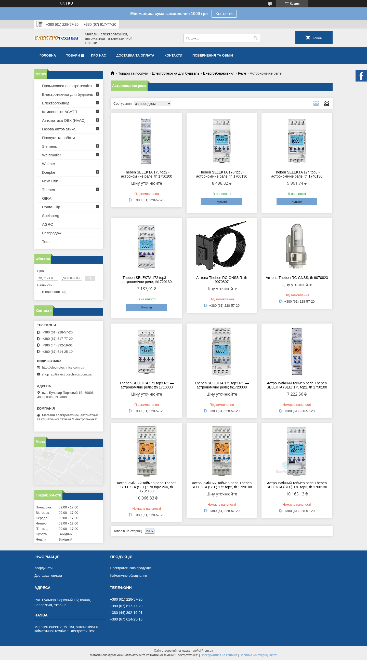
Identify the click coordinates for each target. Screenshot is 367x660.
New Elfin (50, 181)
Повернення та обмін (212, 55)
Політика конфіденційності (258, 655)
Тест (46, 241)
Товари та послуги (133, 73)
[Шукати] (255, 38)
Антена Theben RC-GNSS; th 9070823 (297, 278)
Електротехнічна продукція (130, 568)
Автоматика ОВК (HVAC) (64, 120)
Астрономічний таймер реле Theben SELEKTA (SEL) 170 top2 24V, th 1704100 (147, 487)
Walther (48, 163)
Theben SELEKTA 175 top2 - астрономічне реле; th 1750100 (146, 174)
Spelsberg (50, 215)
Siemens (49, 146)
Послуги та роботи (58, 138)
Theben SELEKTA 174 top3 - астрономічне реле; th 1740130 (296, 174)
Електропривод (55, 103)
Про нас (98, 55)
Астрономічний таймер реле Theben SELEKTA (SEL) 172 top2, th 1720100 (221, 485)
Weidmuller (51, 155)
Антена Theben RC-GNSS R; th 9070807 (221, 280)
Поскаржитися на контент (219, 655)
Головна (48, 55)
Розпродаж (51, 233)
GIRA (46, 198)
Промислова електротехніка (67, 86)
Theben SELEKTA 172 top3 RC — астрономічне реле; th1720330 (221, 385)
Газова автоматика (58, 129)
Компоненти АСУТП (59, 112)
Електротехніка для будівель (175, 73)
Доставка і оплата (48, 575)
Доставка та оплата (135, 55)
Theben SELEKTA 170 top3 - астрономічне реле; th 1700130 (221, 174)
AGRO (47, 224)
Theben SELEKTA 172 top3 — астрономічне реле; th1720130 (147, 280)
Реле (242, 73)
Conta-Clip (51, 207)
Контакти (224, 13)
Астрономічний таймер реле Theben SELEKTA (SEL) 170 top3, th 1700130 (297, 485)
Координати (43, 568)
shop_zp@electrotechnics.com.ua (66, 374)
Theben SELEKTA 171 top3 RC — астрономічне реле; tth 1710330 (147, 385)
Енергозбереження (218, 73)
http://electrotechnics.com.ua (63, 367)
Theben (48, 189)
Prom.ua (207, 650)
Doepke (48, 172)
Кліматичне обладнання (128, 575)
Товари (73, 55)
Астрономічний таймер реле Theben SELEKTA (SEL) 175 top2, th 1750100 (297, 385)
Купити (221, 202)
